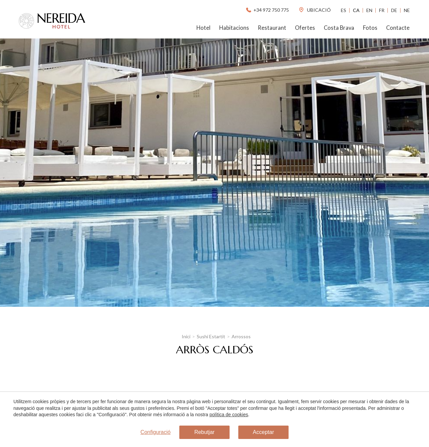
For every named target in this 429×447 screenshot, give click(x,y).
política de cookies (228, 414)
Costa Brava (339, 27)
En (369, 10)
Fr (381, 10)
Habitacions (234, 27)
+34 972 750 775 (267, 10)
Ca (356, 10)
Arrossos (241, 336)
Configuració (155, 432)
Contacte (398, 27)
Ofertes (305, 27)
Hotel (203, 27)
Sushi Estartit (211, 336)
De (394, 10)
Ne (407, 10)
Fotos (370, 27)
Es (343, 10)
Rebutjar (204, 432)
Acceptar (263, 432)
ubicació (314, 10)
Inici (186, 336)
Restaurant (272, 27)
